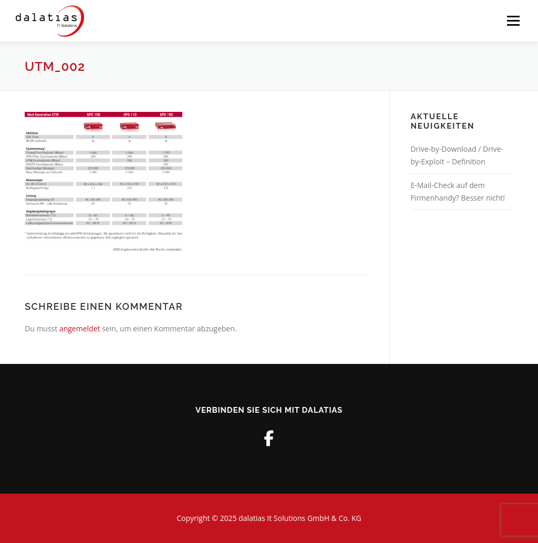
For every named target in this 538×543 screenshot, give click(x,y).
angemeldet (79, 328)
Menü (513, 21)
